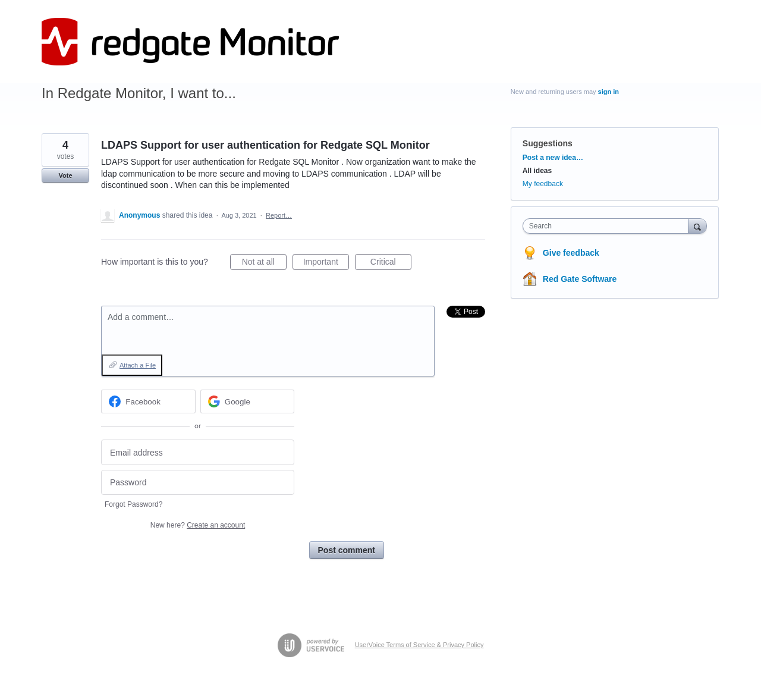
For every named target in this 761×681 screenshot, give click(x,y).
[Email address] (197, 452)
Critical (390, 263)
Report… (279, 215)
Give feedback (571, 253)
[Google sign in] (247, 401)
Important (326, 263)
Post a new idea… (553, 157)
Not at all (264, 263)
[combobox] (608, 226)
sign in (608, 91)
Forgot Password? (133, 504)
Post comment (346, 550)
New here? (197, 525)
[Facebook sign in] (148, 401)
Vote (65, 175)
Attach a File (138, 365)
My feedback (543, 184)
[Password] (197, 482)
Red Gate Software (580, 279)
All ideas (537, 171)
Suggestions (548, 143)
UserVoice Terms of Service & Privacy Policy (419, 644)
